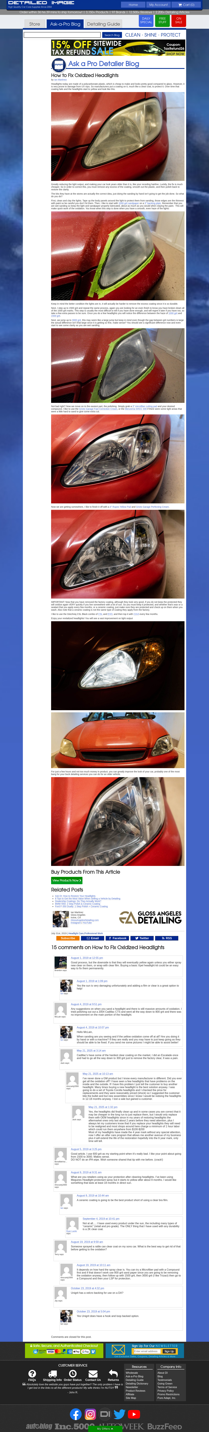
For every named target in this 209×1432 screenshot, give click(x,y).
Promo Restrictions (168, 1394)
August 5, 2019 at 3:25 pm (86, 1149)
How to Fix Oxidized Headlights (84, 75)
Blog (160, 1376)
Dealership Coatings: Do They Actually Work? (78, 901)
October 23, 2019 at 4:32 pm (87, 1288)
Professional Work (93, 933)
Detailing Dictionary (137, 1383)
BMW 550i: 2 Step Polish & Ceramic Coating (77, 903)
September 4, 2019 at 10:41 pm (101, 1218)
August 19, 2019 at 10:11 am (93, 1265)
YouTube (87, 922)
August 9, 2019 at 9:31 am (86, 1172)
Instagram (76, 922)
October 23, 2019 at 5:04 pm (93, 1311)
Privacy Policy (165, 1390)
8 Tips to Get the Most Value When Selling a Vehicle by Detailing (87, 898)
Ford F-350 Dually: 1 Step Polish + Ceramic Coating (81, 906)
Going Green (164, 1383)
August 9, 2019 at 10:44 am (93, 1195)
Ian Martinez (60, 79)
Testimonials (164, 1380)
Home (133, 4)
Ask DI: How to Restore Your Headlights (75, 896)
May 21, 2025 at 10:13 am (98, 1073)
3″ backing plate (153, 203)
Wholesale (132, 1372)
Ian (61, 993)
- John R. (72, 1392)
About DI (162, 1372)
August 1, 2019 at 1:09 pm (92, 981)
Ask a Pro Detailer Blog (103, 63)
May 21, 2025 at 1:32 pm (102, 1107)
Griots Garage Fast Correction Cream (98, 409)
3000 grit (76, 320)
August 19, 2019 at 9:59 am (87, 1242)
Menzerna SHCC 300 (136, 409)
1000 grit (173, 313)
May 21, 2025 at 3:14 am (91, 1050)
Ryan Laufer (71, 1231)
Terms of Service (167, 1387)
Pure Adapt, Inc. (166, 1398)
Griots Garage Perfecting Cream (152, 507)
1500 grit (55, 316)
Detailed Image (41, 3)
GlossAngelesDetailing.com (85, 920)
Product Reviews (135, 1390)
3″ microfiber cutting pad (144, 406)
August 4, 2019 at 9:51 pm (86, 1004)
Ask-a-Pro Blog (134, 1376)
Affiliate (130, 1394)
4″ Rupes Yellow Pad (120, 507)
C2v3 (136, 614)
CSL (100, 614)
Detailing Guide (135, 1380)
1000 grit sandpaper (129, 203)
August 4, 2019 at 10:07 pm (93, 1027)
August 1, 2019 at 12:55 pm (87, 958)
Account (158, 4)
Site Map (131, 1398)
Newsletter (132, 1387)
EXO (110, 614)
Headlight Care (76, 933)
